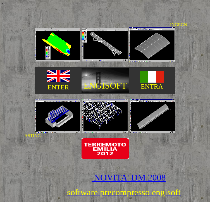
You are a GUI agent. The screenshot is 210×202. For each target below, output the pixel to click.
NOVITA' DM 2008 (129, 177)
